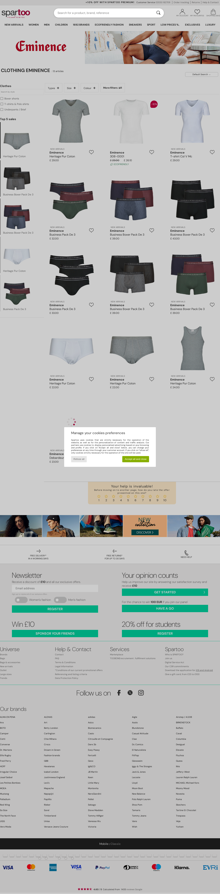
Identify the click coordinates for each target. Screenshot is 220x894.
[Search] (158, 13)
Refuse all (79, 459)
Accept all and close (136, 459)
